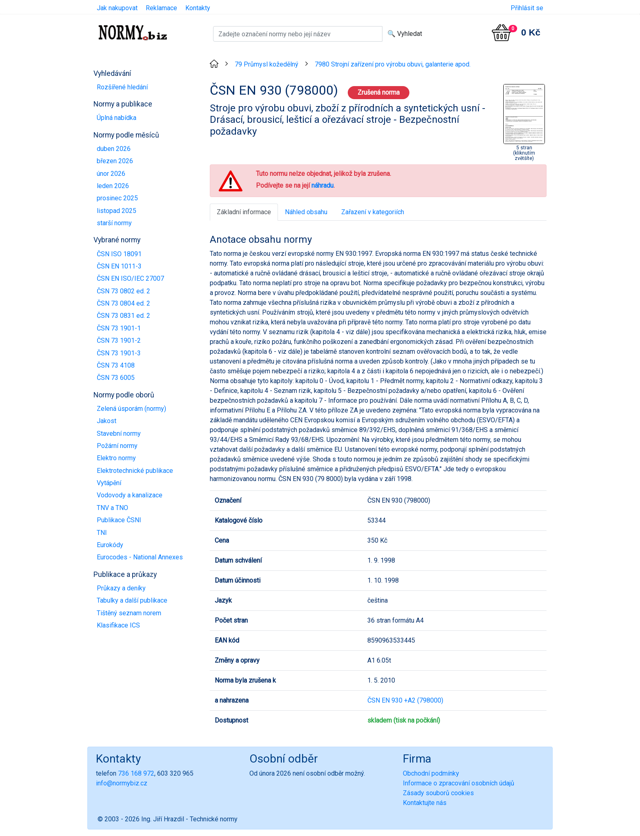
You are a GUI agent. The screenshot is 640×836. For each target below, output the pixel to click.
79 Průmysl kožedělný (266, 64)
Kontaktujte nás (425, 803)
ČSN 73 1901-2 (119, 340)
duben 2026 (114, 149)
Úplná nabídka (116, 118)
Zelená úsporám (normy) (131, 408)
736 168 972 (136, 773)
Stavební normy (119, 433)
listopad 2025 (116, 211)
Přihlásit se (527, 8)
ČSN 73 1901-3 (119, 353)
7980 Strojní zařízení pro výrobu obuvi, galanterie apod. (393, 64)
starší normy (114, 223)
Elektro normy (116, 458)
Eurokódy (110, 545)
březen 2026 (115, 161)
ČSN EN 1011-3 (119, 266)
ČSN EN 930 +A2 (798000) (405, 700)
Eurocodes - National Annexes (140, 557)
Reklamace (161, 8)
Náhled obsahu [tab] (306, 212)
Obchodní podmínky (431, 773)
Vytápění (109, 483)
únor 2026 (111, 173)
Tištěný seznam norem (129, 613)
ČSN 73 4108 (116, 365)
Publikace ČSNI (119, 520)
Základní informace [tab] (244, 212)
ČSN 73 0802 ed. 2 (123, 291)
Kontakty (197, 8)
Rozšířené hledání (122, 87)
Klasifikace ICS (118, 625)
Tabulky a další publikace (132, 600)
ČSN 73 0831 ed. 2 (123, 315)
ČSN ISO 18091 (119, 254)
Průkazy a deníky (121, 588)
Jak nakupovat (117, 8)
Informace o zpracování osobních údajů (458, 783)
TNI (102, 533)
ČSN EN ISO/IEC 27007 (130, 278)
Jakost (106, 421)
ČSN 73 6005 (116, 377)
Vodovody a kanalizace (129, 495)
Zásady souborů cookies (438, 793)
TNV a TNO (112, 508)
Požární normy (117, 446)
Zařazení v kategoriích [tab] (372, 212)
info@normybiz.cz (121, 783)
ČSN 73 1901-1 (119, 328)
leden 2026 (113, 186)
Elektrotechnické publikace (135, 471)
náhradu (322, 185)
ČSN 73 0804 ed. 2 (123, 303)
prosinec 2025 (117, 198)
